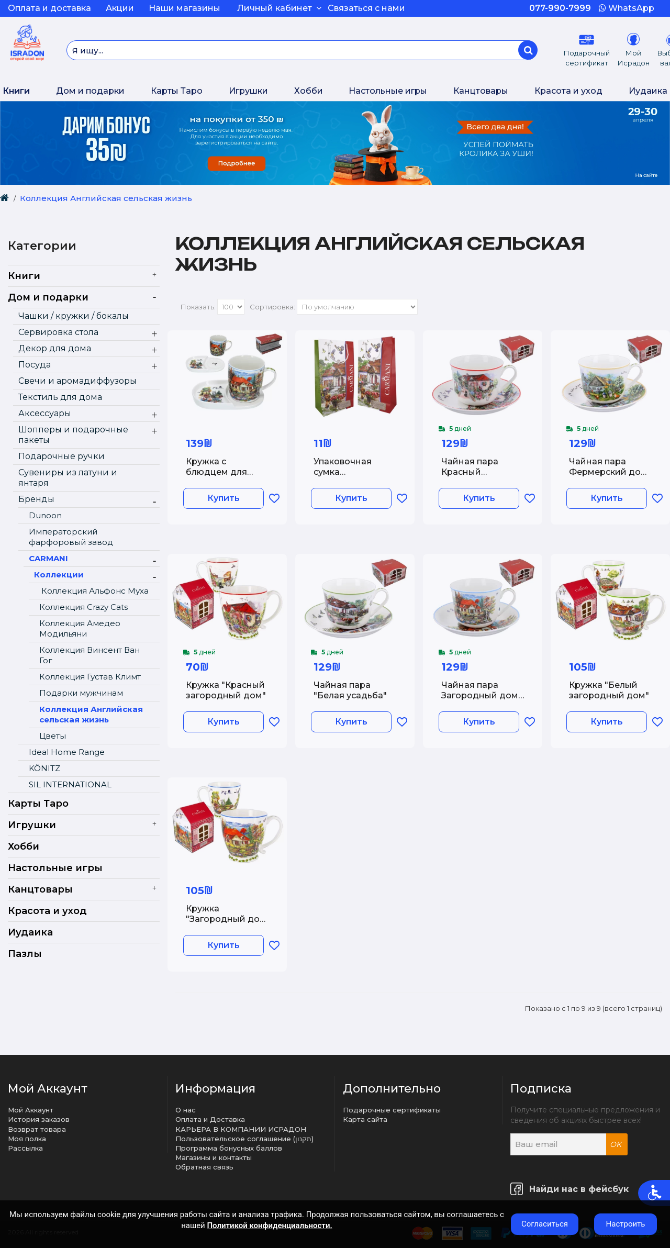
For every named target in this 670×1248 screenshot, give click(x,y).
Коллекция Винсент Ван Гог (89, 655)
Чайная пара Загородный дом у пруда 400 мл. (479, 695)
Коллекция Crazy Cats (83, 607)
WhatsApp (626, 8)
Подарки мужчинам (81, 693)
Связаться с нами (366, 8)
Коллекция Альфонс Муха (94, 591)
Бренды (36, 499)
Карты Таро (177, 91)
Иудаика (648, 91)
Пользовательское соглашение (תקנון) (244, 1138)
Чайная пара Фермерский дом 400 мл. (608, 471)
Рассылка (25, 1148)
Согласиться (544, 1224)
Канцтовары (480, 91)
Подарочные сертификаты (392, 1110)
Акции (120, 8)
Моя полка (27, 1138)
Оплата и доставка (49, 8)
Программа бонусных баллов (228, 1148)
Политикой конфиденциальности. (269, 1225)
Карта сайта (365, 1119)
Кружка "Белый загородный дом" (609, 690)
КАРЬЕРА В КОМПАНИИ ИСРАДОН (240, 1129)
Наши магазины (184, 8)
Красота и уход (568, 91)
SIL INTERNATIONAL (70, 784)
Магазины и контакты (213, 1157)
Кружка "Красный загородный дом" (226, 690)
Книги (16, 91)
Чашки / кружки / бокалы (73, 316)
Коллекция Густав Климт (90, 677)
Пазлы (25, 954)
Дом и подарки (90, 91)
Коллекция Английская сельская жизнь (106, 198)
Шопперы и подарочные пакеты (73, 435)
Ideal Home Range (67, 752)
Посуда (34, 365)
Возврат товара (37, 1129)
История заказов (39, 1119)
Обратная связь (204, 1167)
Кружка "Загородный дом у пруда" (226, 918)
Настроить (625, 1224)
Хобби (308, 91)
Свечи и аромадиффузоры (77, 381)
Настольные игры (388, 91)
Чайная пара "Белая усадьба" (350, 690)
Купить (223, 498)
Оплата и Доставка (210, 1119)
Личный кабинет (279, 8)
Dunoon (45, 515)
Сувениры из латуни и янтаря (67, 477)
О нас (185, 1110)
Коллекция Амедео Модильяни (79, 628)
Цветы (52, 736)
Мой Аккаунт (30, 1110)
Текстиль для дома (60, 397)
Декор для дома (54, 348)
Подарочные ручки (61, 456)
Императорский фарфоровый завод (71, 537)
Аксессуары (44, 413)
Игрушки (248, 91)
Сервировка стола (58, 332)
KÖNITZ (44, 768)
